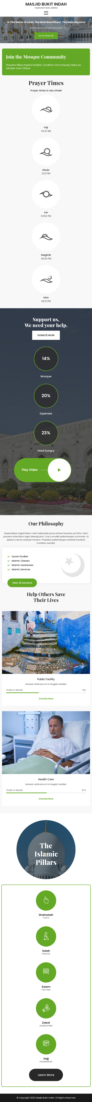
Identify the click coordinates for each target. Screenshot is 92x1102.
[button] (46, 35)
